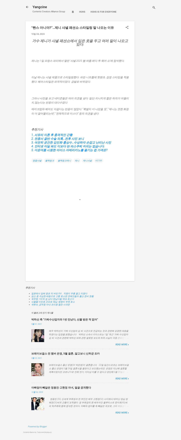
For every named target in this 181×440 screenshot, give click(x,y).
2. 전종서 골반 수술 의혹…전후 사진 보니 (57, 138)
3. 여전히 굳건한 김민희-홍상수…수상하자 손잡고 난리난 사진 (71, 142)
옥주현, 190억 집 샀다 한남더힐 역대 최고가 (52, 299)
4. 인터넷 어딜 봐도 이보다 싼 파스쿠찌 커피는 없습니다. (68, 146)
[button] (127, 28)
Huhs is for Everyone (103, 12)
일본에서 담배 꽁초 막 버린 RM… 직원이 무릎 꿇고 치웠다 (59, 293)
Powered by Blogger (37, 426)
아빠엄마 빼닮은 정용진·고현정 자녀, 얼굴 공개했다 (61, 387)
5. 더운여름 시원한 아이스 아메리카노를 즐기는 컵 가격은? (69, 150)
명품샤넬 (37, 160)
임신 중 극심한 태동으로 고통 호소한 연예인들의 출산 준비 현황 (62, 296)
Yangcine (39, 7)
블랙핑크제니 (64, 160)
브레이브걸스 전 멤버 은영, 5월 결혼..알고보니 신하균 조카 (65, 353)
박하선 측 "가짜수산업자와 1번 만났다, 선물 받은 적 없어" (64, 319)
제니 (77, 160)
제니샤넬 (87, 160)
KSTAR (99, 160)
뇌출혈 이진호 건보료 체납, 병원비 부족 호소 (53, 302)
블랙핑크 (49, 160)
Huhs (82, 12)
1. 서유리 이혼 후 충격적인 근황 (51, 135)
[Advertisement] (146, 65)
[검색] (154, 8)
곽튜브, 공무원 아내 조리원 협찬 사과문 (50, 304)
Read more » (122, 344)
